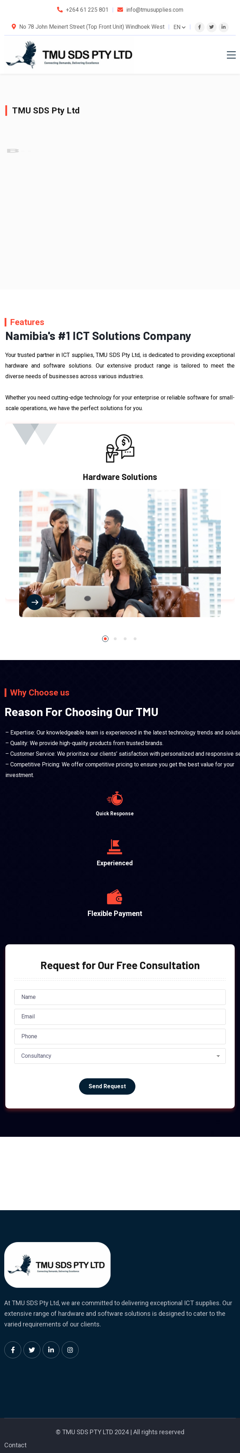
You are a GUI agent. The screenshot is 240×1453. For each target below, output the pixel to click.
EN (179, 27)
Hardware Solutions (120, 476)
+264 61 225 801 (87, 9)
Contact (15, 1445)
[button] (105, 638)
